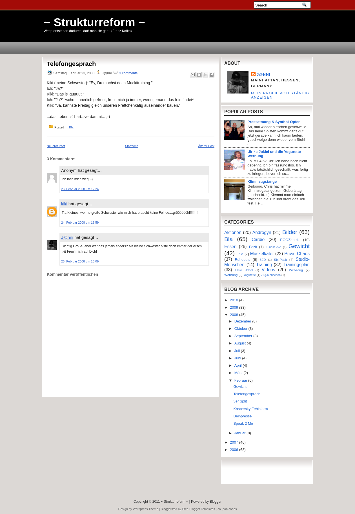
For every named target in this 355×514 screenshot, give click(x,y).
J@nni (67, 237)
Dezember (243, 321)
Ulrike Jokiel (244, 270)
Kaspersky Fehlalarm (250, 409)
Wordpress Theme (145, 509)
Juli (237, 351)
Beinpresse (242, 416)
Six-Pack (280, 259)
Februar (241, 380)
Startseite (131, 146)
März (239, 373)
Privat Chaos (297, 253)
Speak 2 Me (243, 423)
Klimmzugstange (262, 181)
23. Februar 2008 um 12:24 (80, 189)
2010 (234, 300)
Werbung (231, 275)
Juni (238, 358)
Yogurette (249, 275)
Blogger (215, 502)
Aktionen (232, 232)
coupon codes (227, 509)
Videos (268, 269)
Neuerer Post (56, 146)
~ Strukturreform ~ (94, 22)
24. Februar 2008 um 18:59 (80, 222)
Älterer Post (206, 146)
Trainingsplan (296, 264)
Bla (71, 127)
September (243, 336)
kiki (64, 203)
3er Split (240, 401)
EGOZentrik (289, 240)
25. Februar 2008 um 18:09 (80, 261)
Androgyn (261, 232)
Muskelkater (262, 253)
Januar (240, 433)
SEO (263, 259)
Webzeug (296, 270)
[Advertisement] (80, 381)
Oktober (241, 328)
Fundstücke (273, 247)
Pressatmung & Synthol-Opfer (273, 122)
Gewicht (299, 246)
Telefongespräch (71, 63)
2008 (234, 315)
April (238, 365)
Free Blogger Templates (198, 509)
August (240, 343)
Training (264, 264)
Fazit (253, 247)
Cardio (258, 239)
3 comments (128, 73)
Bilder (289, 232)
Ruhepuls (242, 259)
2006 (234, 450)
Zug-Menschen (271, 275)
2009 (234, 307)
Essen (230, 246)
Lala (239, 254)
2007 (234, 442)
